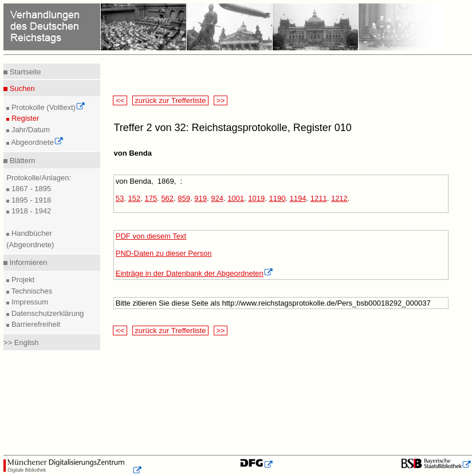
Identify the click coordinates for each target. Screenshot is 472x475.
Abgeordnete (36, 142)
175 (150, 198)
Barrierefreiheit (34, 324)
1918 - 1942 (30, 211)
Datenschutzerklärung (46, 313)
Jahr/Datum (29, 129)
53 (120, 198)
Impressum (28, 302)
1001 (235, 198)
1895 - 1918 (30, 200)
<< (119, 100)
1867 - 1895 (30, 188)
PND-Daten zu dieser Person (164, 253)
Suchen (21, 88)
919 (200, 198)
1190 (277, 198)
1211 (318, 198)
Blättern (21, 160)
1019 (256, 198)
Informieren (27, 262)
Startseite (24, 72)
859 (184, 198)
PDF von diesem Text (151, 236)
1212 (339, 198)
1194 (298, 198)
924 (217, 198)
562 (167, 198)
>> (220, 100)
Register (24, 118)
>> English (20, 342)
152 (134, 198)
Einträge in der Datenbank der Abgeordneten (194, 273)
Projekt (21, 279)
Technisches (30, 291)
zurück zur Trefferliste (170, 100)
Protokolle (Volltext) (47, 107)
